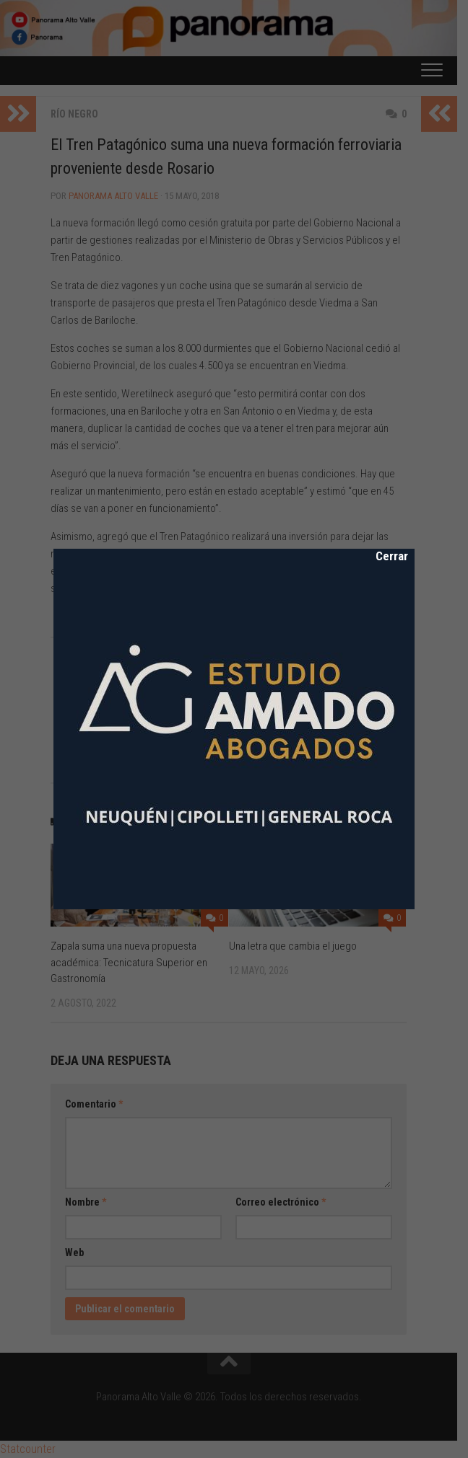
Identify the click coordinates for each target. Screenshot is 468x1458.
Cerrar (382, 555)
